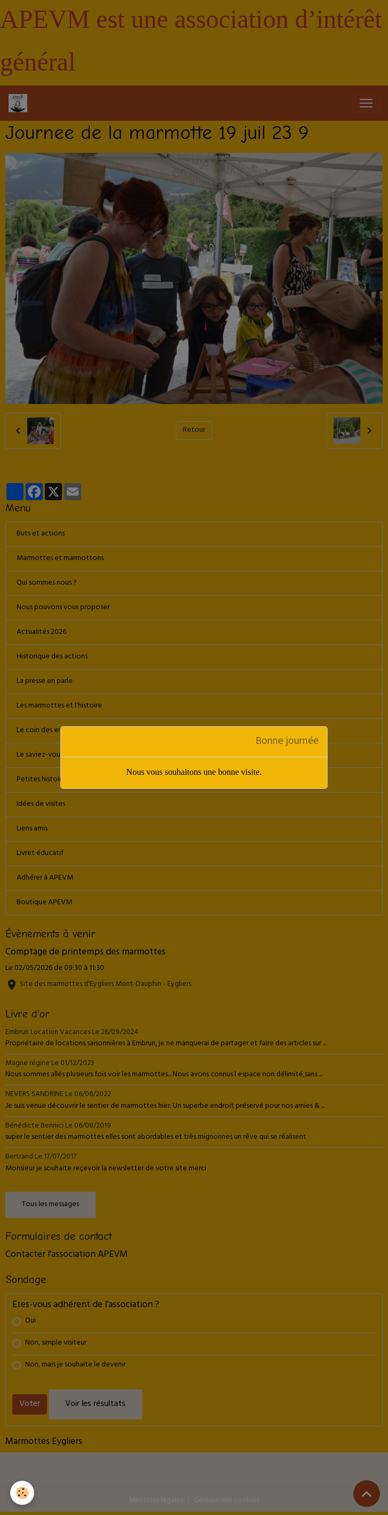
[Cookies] (23, 1493)
